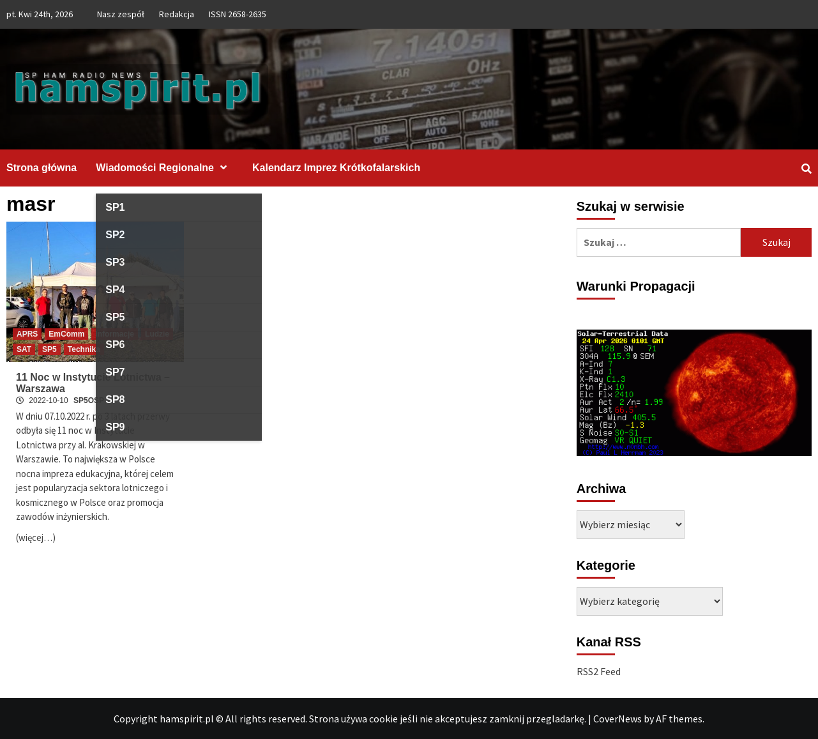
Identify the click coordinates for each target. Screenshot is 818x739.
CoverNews (617, 718)
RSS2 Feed (599, 671)
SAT (24, 349)
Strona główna (41, 167)
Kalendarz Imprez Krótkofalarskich (336, 167)
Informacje (114, 334)
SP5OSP (88, 400)
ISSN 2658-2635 (237, 14)
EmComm (66, 334)
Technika (84, 349)
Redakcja (176, 14)
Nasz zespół (120, 14)
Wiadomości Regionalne (164, 167)
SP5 (49, 349)
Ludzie (157, 334)
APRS (27, 334)
